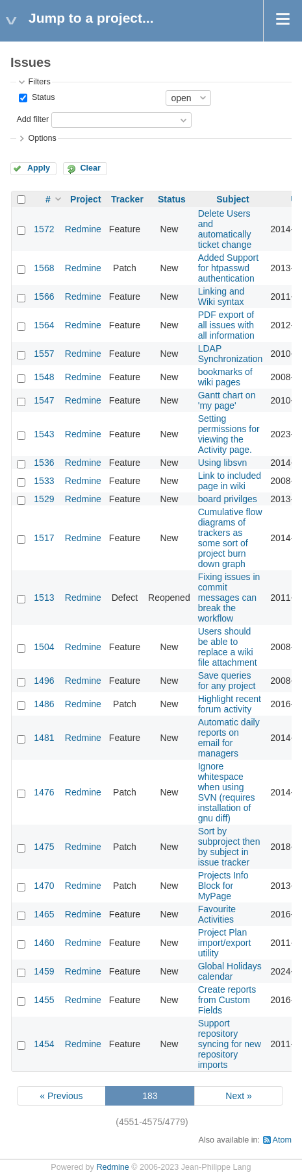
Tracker (127, 199)
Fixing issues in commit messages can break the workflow (229, 598)
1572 (44, 229)
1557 (44, 353)
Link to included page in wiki (229, 480)
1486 (44, 704)
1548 (44, 377)
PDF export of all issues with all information (226, 325)
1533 (44, 481)
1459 (44, 971)
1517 (44, 538)
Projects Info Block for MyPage (223, 885)
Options (42, 138)
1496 (44, 680)
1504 (44, 647)
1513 (44, 597)
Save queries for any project (227, 680)
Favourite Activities (217, 914)
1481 (44, 738)
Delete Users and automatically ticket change (225, 229)
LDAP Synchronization (230, 353)
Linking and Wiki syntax (221, 296)
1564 (44, 325)
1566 (44, 296)
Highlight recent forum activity (229, 704)
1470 (44, 885)
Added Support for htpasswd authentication (228, 268)
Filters (39, 81)
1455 (44, 1000)
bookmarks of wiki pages (225, 377)
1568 (44, 268)
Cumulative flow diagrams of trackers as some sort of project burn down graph (230, 538)
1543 (44, 434)
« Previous (61, 1096)
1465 (44, 914)
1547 (44, 400)
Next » (238, 1096)
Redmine (83, 229)
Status (42, 97)
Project (85, 199)
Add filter (32, 119)
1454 (44, 1044)
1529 (44, 499)
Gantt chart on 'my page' (227, 400)
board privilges (227, 499)
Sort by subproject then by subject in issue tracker (229, 846)
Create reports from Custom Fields (227, 999)
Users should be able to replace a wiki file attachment (227, 647)
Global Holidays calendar (230, 971)
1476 (44, 792)
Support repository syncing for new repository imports (229, 1044)
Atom (282, 1140)
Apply (38, 168)
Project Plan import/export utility (224, 942)
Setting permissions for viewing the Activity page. (229, 434)
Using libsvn (222, 462)
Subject (232, 199)
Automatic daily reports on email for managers (229, 737)
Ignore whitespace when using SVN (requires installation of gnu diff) (226, 792)
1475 (44, 847)
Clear (90, 168)
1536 (44, 462)
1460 (44, 943)
